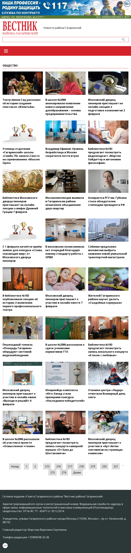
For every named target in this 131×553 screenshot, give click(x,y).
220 (104, 466)
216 (58, 466)
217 (70, 466)
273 (52, 472)
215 (47, 466)
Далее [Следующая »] (77, 472)
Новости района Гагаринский (62, 28)
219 (93, 466)
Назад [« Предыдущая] (15, 466)
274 (64, 472)
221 (116, 466)
